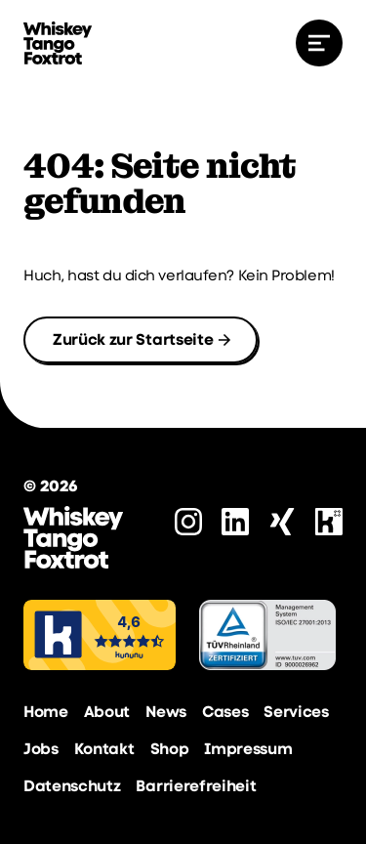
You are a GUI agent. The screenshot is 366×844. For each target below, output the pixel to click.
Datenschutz (71, 786)
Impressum (248, 748)
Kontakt (104, 748)
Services (296, 711)
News (165, 711)
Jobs (41, 748)
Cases (225, 711)
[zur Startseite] (57, 42)
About (107, 711)
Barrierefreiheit (196, 786)
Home (45, 711)
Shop (169, 748)
